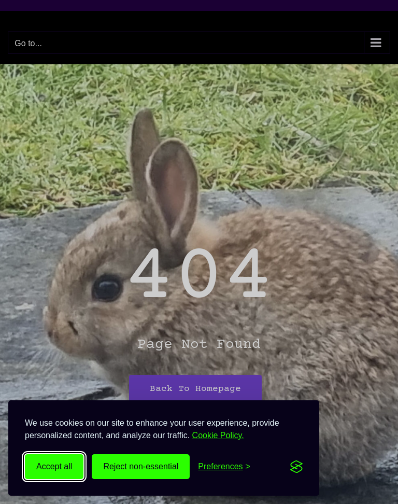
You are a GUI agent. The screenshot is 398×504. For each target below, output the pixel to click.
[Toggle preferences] (224, 466)
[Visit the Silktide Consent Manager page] (296, 466)
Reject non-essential (140, 466)
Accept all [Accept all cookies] (54, 466)
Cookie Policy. (218, 435)
